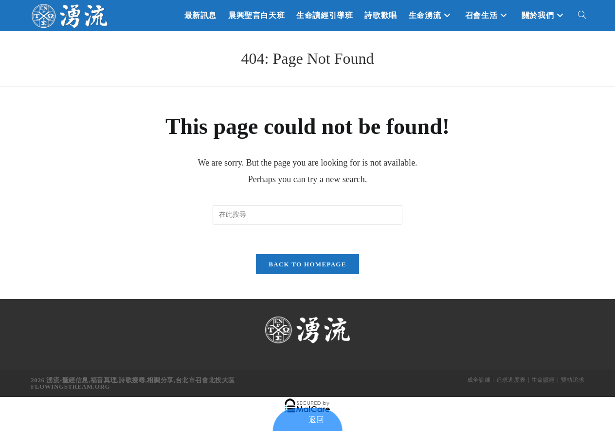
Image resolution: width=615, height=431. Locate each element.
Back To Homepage (307, 264)
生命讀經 (543, 379)
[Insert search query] (307, 215)
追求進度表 (510, 379)
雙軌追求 (572, 379)
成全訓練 (478, 379)
